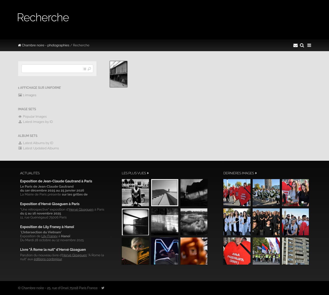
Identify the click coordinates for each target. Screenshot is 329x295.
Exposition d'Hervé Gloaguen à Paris (50, 204)
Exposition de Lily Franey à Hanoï (47, 227)
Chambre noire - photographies (43, 45)
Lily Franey (49, 236)
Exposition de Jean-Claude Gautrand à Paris (56, 181)
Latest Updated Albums (38, 148)
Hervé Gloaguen (81, 209)
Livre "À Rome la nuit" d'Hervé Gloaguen (53, 250)
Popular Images (32, 117)
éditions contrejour (48, 259)
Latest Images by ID (35, 122)
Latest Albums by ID (35, 143)
